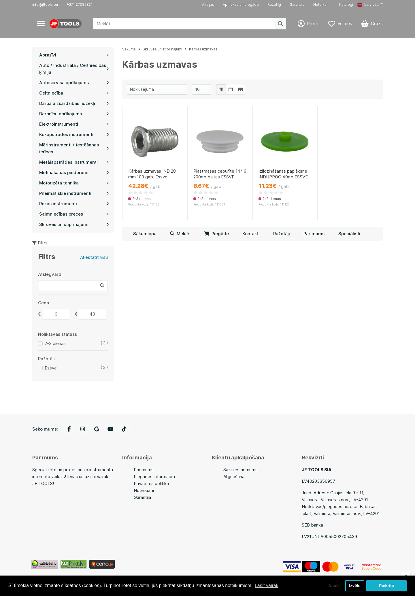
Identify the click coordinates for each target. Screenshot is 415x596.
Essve (51, 368)
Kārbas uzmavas (203, 49)
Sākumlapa (144, 233)
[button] (370, 4)
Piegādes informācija (154, 476)
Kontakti (251, 233)
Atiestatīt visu (94, 257)
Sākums (129, 49)
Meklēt (180, 233)
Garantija (297, 4)
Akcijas (208, 4)
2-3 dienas (55, 343)
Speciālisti (349, 233)
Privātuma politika (151, 483)
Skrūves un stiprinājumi (162, 49)
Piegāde (216, 233)
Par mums (314, 233)
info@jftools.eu (45, 4)
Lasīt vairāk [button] (266, 585)
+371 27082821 (80, 4)
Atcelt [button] (334, 585)
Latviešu (368, 4)
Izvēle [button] (354, 585)
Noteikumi (322, 4)
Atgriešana (233, 476)
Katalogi (346, 4)
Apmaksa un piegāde (241, 4)
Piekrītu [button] (386, 585)
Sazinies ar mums (240, 469)
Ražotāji (274, 4)
